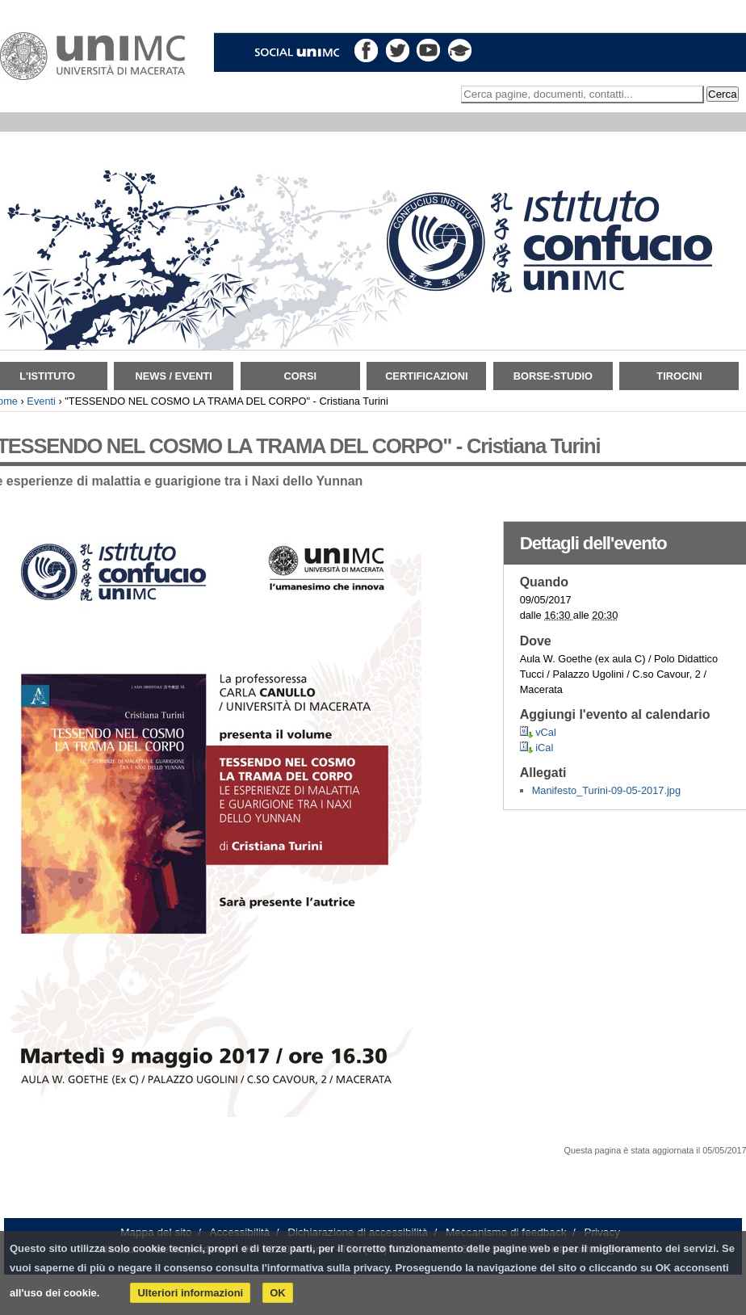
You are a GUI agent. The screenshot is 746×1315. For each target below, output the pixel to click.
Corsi (299, 376)
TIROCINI (679, 376)
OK (278, 1293)
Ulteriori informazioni (190, 1293)
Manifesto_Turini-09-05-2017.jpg (606, 790)
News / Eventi (174, 376)
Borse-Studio (553, 376)
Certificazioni (426, 376)
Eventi (41, 401)
